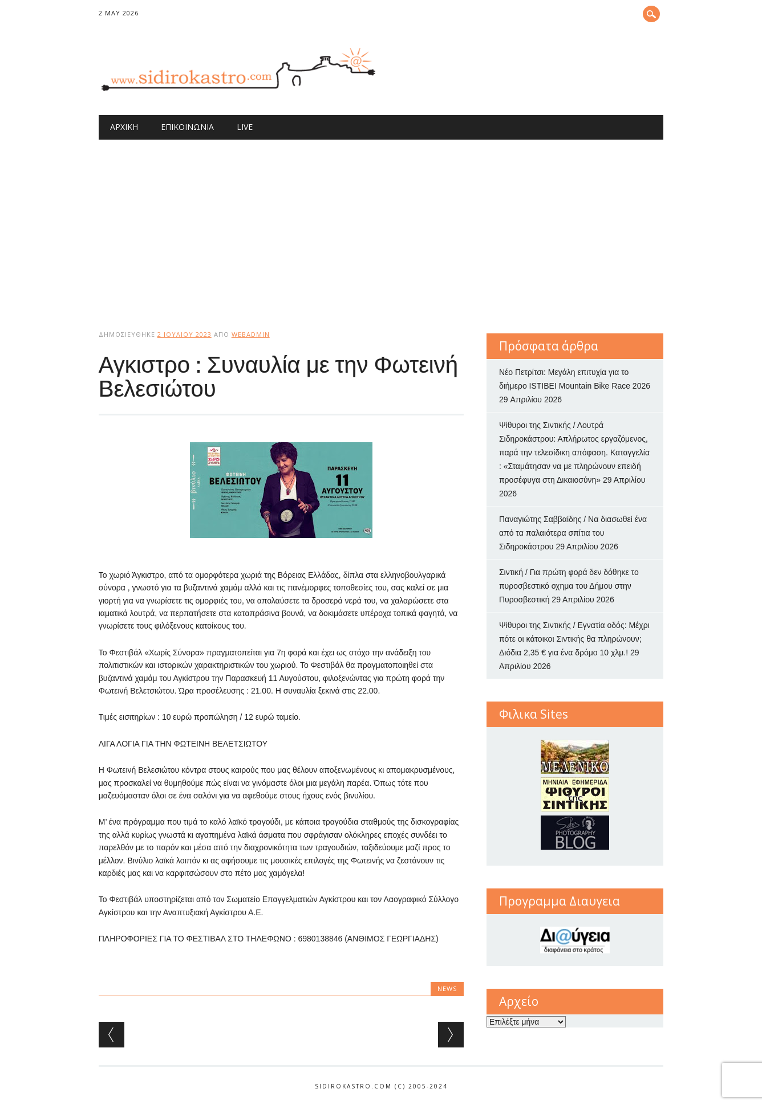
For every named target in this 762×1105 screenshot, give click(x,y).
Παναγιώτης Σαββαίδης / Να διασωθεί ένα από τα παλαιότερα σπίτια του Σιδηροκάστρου (573, 533)
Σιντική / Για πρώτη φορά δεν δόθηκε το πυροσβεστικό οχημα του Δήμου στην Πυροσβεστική (569, 586)
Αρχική (124, 126)
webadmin (251, 334)
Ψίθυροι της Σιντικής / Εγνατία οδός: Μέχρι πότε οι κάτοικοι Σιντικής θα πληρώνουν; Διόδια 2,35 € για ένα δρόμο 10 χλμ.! (574, 639)
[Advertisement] (381, 225)
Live (245, 126)
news (447, 988)
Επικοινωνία (187, 126)
